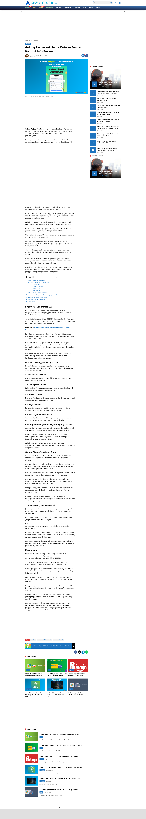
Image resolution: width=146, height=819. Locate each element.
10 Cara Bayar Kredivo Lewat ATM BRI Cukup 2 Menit (77, 694)
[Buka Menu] (120, 3)
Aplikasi (71, 670)
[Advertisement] (17, 38)
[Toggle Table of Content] (55, 277)
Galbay (33, 640)
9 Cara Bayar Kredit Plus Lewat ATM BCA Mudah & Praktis (57, 674)
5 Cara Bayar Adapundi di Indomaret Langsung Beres (34, 674)
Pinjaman (28, 43)
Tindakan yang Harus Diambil (37, 299)
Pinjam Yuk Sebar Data (45, 640)
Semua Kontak (59, 640)
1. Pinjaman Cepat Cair (36, 284)
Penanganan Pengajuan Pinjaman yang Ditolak (42, 295)
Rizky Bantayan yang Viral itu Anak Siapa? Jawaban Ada (108, 113)
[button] (111, 2)
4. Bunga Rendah (35, 290)
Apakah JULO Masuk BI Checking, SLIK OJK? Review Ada (55, 694)
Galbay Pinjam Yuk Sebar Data (37, 297)
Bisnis (28, 670)
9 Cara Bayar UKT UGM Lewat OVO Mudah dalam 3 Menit (108, 142)
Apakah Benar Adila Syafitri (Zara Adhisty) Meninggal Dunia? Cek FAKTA (108, 92)
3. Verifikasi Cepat (35, 288)
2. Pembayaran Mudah (36, 286)
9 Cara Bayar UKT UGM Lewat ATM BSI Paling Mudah (108, 99)
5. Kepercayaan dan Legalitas (38, 293)
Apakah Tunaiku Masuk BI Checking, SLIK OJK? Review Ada (34, 694)
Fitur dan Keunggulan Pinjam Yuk (38, 282)
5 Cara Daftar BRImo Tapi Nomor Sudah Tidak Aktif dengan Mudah (108, 128)
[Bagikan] (86, 55)
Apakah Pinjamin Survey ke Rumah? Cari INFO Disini (76, 674)
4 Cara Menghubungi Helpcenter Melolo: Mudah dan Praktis (107, 149)
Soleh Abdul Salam (34, 55)
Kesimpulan (31, 302)
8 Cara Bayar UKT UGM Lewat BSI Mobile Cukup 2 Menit (108, 135)
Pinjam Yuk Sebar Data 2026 (36, 280)
